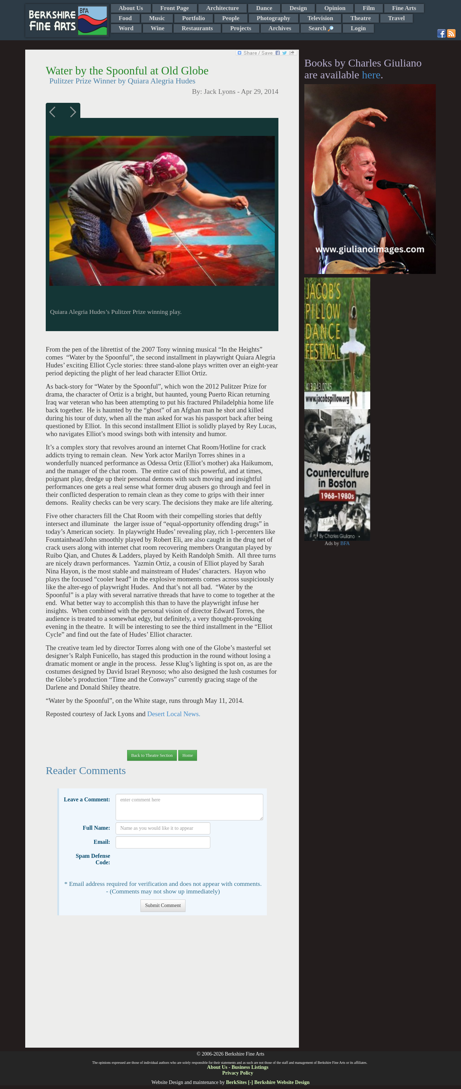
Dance (264, 8)
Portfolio (193, 18)
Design (298, 8)
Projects (240, 28)
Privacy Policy (237, 1073)
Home (187, 755)
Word (126, 28)
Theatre (360, 18)
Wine (158, 28)
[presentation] (170, 864)
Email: (102, 842)
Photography (273, 18)
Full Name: (96, 828)
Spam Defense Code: (93, 859)
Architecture (222, 8)
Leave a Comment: (87, 799)
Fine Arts (404, 8)
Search (321, 28)
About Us (131, 8)
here (371, 75)
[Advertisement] (162, 985)
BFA (345, 543)
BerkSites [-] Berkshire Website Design (267, 1082)
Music (157, 18)
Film (369, 8)
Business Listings (250, 1067)
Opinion (334, 8)
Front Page (174, 8)
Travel (396, 18)
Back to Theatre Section (152, 755)
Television (320, 18)
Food (125, 18)
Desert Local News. (174, 714)
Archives (280, 28)
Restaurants (197, 28)
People (231, 18)
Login (358, 28)
